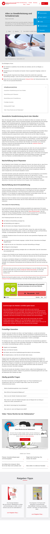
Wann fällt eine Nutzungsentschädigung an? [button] (13, 392)
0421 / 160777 (43, 17)
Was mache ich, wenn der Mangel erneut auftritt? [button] (14, 409)
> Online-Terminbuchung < (21, 2)
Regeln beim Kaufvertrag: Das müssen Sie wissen (34, 457)
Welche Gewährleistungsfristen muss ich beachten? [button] (15, 388)
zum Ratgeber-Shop (12, 512)
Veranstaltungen (43, 26)
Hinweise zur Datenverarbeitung (26, 436)
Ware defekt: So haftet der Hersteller (35, 465)
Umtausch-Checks (37, 143)
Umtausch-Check (29, 79)
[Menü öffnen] (44, 3)
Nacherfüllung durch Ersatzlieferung (12, 98)
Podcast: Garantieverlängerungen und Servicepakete (10, 457)
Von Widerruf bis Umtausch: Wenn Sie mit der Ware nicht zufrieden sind (11, 465)
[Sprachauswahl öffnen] (16, 31)
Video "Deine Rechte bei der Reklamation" (14, 110)
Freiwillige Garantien (8, 102)
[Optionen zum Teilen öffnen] (8, 31)
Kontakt (30, 2)
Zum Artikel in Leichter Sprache (30, 31)
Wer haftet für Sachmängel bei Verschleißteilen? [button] (14, 405)
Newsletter (42, 30)
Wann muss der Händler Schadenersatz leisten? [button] (14, 396)
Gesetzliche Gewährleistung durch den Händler (15, 90)
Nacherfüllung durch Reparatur (11, 94)
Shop (24, 4)
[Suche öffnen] (39, 3)
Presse (28, 4)
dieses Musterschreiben (34, 211)
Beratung (35, 2)
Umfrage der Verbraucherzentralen (29, 269)
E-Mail (41, 21)
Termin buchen (43, 13)
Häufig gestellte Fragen (9, 106)
